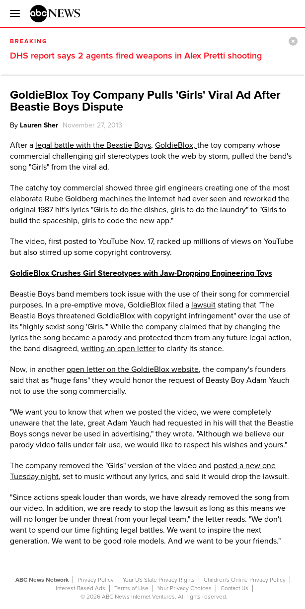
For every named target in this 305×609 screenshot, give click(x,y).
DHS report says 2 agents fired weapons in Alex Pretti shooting (136, 55)
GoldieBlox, (176, 145)
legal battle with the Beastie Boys (93, 145)
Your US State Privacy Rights (159, 579)
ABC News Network (42, 579)
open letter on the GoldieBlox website (133, 369)
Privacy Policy (95, 579)
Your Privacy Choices (184, 588)
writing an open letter (118, 349)
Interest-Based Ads (80, 588)
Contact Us (234, 588)
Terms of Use (131, 588)
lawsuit (203, 305)
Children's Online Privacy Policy (245, 579)
